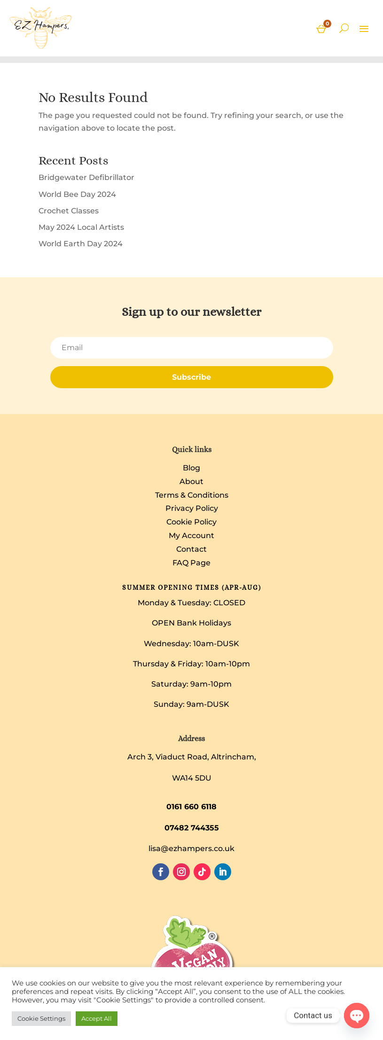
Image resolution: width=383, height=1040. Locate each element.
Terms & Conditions (191, 495)
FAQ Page (191, 562)
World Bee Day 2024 (77, 194)
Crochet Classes (69, 210)
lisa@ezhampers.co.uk (191, 848)
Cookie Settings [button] (41, 1018)
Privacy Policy (191, 508)
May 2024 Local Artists (81, 227)
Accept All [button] (96, 1018)
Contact (191, 549)
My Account (191, 535)
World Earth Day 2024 (81, 243)
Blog (191, 467)
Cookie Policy (191, 521)
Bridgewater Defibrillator (86, 177)
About (191, 481)
